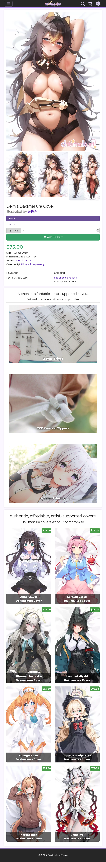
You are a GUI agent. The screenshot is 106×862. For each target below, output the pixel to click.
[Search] (82, 3)
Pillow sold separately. (33, 264)
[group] (28, 566)
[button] (97, 229)
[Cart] (90, 3)
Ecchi (12, 218)
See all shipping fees (65, 277)
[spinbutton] (60, 230)
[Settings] (98, 3)
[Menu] (8, 3)
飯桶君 (32, 212)
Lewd (12, 224)
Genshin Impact (24, 260)
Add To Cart (53, 237)
